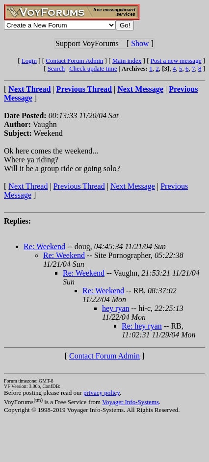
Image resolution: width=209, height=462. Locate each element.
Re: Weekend (44, 246)
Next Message (132, 186)
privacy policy (101, 392)
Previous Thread (79, 186)
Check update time (93, 68)
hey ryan (116, 308)
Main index (127, 60)
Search (56, 68)
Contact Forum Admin (74, 60)
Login (29, 60)
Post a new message (176, 60)
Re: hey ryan (142, 326)
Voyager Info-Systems (130, 402)
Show (140, 43)
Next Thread (28, 186)
